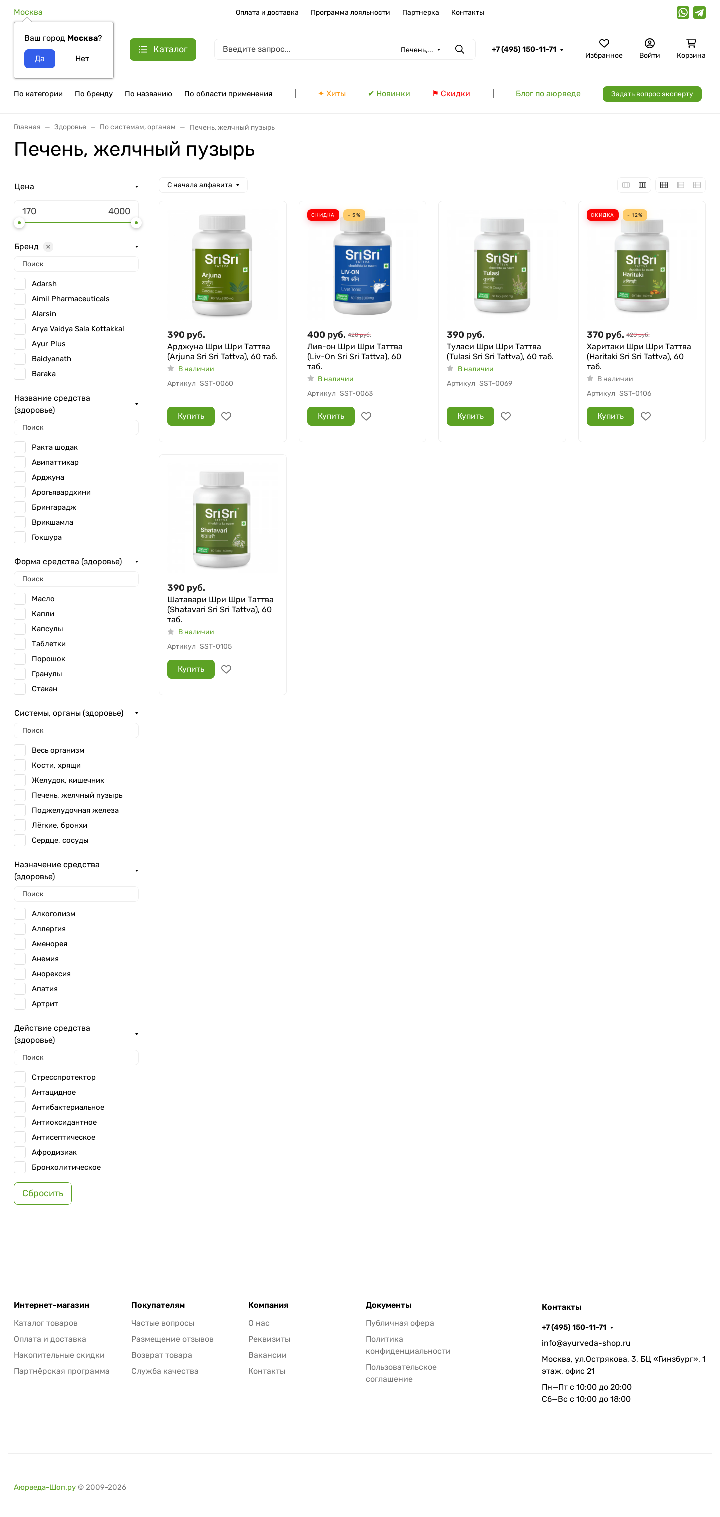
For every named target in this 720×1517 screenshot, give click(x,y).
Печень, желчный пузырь (77, 795)
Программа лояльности (350, 12)
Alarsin (44, 313)
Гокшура (47, 537)
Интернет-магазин (52, 1305)
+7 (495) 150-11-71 (524, 49)
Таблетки (49, 643)
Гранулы (47, 673)
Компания (268, 1305)
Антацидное (54, 1092)
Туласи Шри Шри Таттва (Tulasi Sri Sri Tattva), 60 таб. (500, 351)
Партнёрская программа (62, 1371)
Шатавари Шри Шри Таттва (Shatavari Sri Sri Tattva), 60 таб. (221, 609)
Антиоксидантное (64, 1122)
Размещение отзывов (173, 1339)
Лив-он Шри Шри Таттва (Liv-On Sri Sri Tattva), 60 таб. (355, 356)
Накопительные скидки (59, 1355)
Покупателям (158, 1305)
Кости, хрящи (56, 765)
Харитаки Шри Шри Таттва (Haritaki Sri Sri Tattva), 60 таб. (639, 356)
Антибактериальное (68, 1107)
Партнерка (421, 12)
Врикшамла (53, 522)
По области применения (228, 93)
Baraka (44, 373)
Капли (43, 613)
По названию (148, 93)
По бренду (94, 93)
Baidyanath (52, 358)
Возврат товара (162, 1355)
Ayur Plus (49, 343)
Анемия (45, 958)
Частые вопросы (163, 1323)
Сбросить (43, 1193)
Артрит (45, 1003)
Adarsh (44, 283)
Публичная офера (400, 1323)
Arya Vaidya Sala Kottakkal (78, 328)
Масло (43, 598)
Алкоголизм (54, 913)
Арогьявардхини (61, 492)
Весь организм (58, 750)
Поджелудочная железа (75, 810)
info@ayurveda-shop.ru (586, 1343)
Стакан (45, 688)
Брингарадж (54, 507)
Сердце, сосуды (60, 840)
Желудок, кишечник (68, 780)
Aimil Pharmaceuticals (71, 298)
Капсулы (48, 628)
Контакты (468, 12)
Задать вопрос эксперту (653, 94)
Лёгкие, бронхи (60, 825)
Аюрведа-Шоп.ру (45, 1487)
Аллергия (49, 928)
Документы (389, 1305)
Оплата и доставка (267, 12)
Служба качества (165, 1371)
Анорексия (51, 973)
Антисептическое (64, 1137)
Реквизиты (269, 1339)
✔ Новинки (389, 93)
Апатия (45, 988)
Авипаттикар (55, 462)
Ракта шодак (55, 447)
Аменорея (50, 943)
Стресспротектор (64, 1077)
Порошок (49, 658)
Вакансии (267, 1355)
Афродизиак (54, 1152)
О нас (259, 1323)
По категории (38, 93)
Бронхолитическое (66, 1167)
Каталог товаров (46, 1323)
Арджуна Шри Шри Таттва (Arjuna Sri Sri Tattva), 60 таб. (223, 351)
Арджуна (48, 477)
